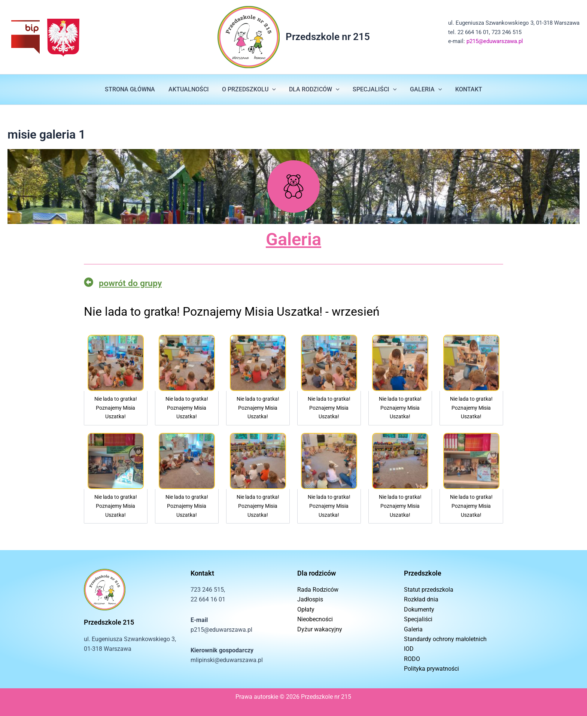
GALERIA (423, 89)
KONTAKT (464, 89)
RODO (412, 658)
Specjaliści (418, 619)
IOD (409, 648)
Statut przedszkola (428, 589)
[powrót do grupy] (88, 282)
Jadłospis (310, 599)
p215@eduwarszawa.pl (494, 41)
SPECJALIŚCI (374, 89)
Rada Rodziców (317, 589)
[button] (273, 89)
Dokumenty (419, 609)
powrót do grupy (132, 283)
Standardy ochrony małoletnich (445, 639)
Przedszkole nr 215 (328, 36)
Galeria (293, 239)
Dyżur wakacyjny (319, 629)
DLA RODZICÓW (314, 89)
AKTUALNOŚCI (191, 89)
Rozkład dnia (421, 599)
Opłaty (305, 609)
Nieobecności (315, 619)
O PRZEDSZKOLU (250, 89)
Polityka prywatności (431, 668)
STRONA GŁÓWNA (134, 89)
